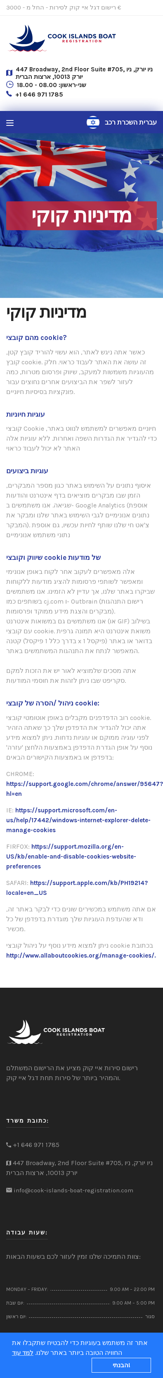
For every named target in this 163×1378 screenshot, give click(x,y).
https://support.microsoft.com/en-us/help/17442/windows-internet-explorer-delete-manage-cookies (78, 820)
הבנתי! (121, 1365)
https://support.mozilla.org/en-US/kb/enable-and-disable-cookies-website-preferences (71, 856)
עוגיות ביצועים (27, 471)
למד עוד (22, 1353)
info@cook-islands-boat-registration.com (73, 1190)
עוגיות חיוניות (25, 414)
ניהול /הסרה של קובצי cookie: (52, 703)
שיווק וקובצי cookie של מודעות (53, 557)
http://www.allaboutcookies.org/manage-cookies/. (81, 955)
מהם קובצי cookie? (36, 337)
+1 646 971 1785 (39, 94)
